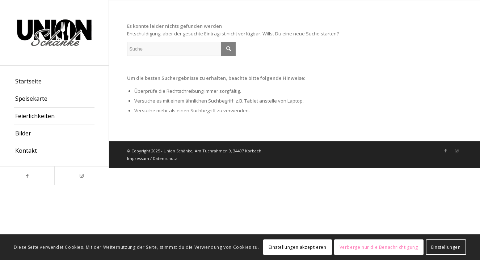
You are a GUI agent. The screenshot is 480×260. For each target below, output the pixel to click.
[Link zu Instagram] (81, 175)
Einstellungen (446, 247)
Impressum (138, 158)
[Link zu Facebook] (27, 175)
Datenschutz (165, 158)
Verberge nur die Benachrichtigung (379, 247)
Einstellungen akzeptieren (297, 247)
